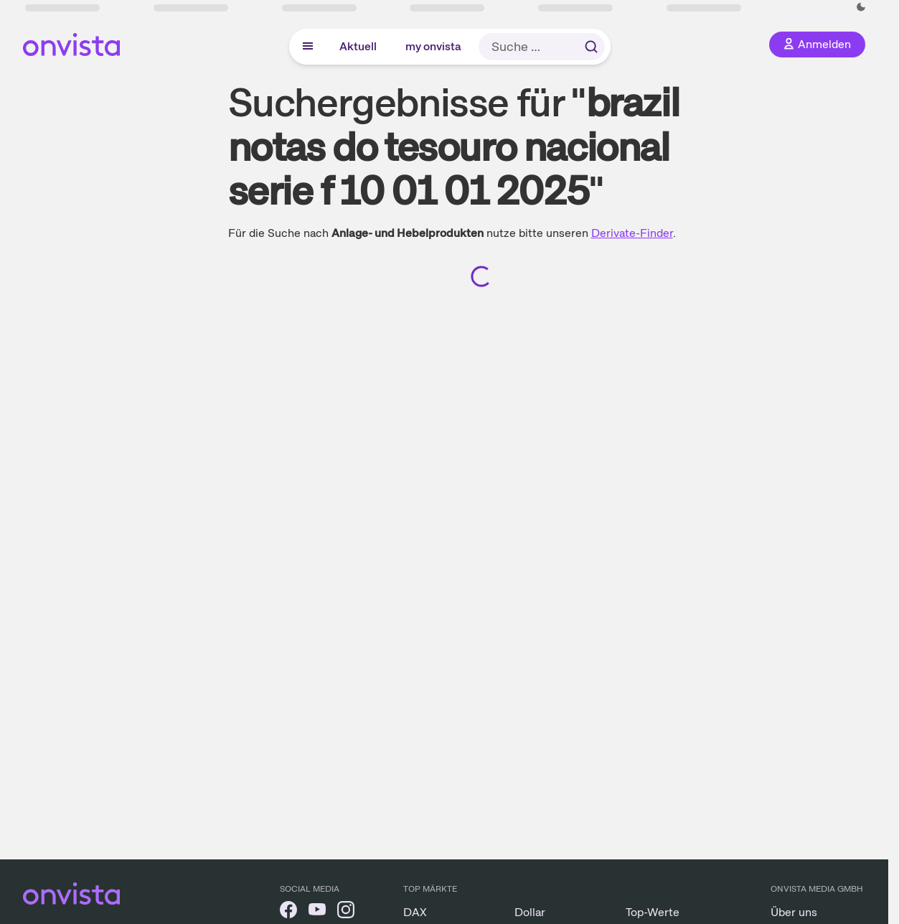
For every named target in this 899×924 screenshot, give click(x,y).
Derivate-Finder (632, 233)
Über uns (794, 912)
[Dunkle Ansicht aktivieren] (861, 7)
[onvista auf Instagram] (345, 912)
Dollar (529, 912)
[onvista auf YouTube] (317, 912)
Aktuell (358, 46)
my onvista (433, 46)
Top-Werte (652, 912)
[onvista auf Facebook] (288, 912)
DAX (415, 912)
